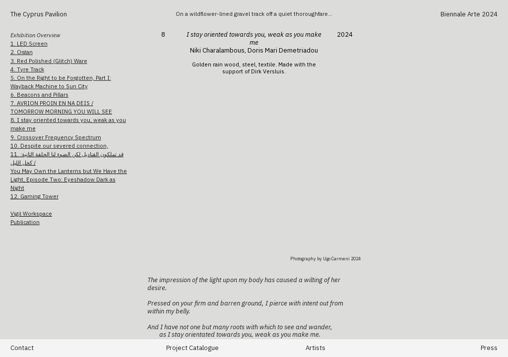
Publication (25, 222)
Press (489, 348)
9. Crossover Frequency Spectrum (55, 137)
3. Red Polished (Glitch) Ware (48, 60)
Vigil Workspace (31, 213)
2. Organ (21, 52)
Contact (22, 348)
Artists (315, 348)
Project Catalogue (192, 348)
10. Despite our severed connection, (59, 145)
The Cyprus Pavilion (39, 14)
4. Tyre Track (27, 69)
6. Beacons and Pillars (39, 94)
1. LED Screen (29, 43)
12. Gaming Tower (34, 196)
